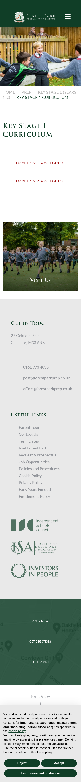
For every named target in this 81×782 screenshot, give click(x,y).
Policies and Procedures (39, 468)
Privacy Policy (30, 482)
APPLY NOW (40, 621)
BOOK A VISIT (41, 662)
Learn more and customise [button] (40, 773)
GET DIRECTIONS (40, 641)
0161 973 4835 (36, 367)
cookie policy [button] (16, 731)
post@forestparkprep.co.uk (46, 377)
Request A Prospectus (37, 454)
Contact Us (28, 434)
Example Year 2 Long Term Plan (40, 181)
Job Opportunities (34, 461)
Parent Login (29, 427)
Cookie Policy (30, 475)
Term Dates (29, 441)
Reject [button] (22, 763)
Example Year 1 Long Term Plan (40, 163)
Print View (40, 696)
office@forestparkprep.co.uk (47, 388)
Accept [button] (59, 763)
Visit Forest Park (33, 448)
